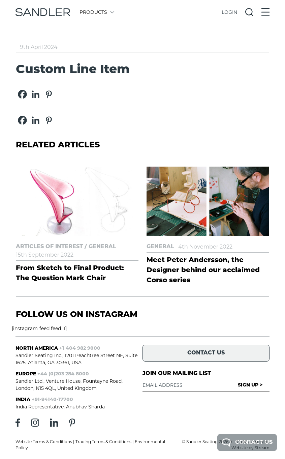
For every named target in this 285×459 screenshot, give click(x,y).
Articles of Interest (49, 247)
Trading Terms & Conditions (103, 441)
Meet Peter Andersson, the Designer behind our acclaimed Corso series (203, 270)
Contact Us (247, 442)
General (102, 247)
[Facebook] (22, 94)
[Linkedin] (35, 94)
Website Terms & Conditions (43, 441)
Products (97, 12)
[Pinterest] (49, 94)
